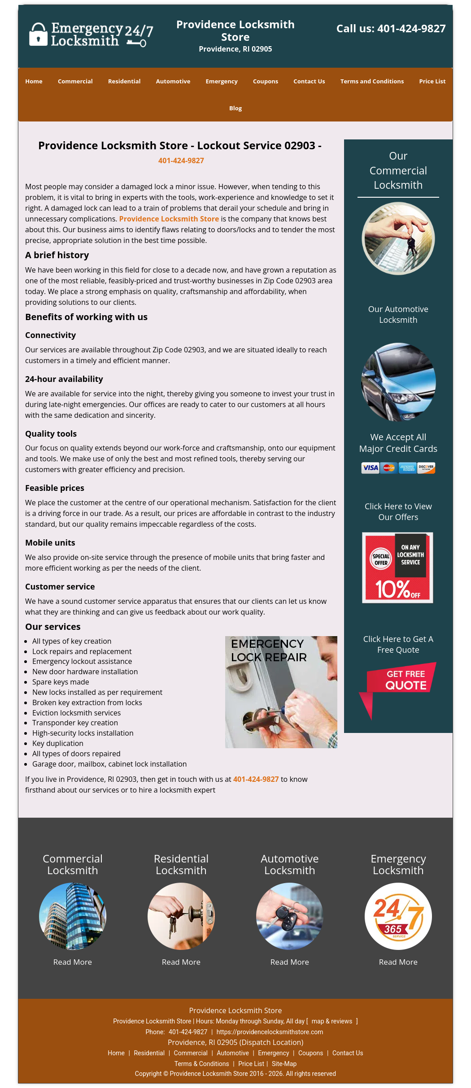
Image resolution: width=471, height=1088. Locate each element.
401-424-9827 (411, 28)
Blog (235, 108)
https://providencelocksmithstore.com (270, 1032)
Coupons (265, 81)
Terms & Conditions (201, 1063)
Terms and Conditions (372, 81)
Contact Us (309, 81)
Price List (432, 81)
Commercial (75, 81)
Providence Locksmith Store (169, 219)
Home (33, 81)
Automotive (173, 81)
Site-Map (284, 1063)
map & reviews (333, 1021)
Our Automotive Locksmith (398, 314)
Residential (124, 81)
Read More (72, 962)
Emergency (222, 81)
